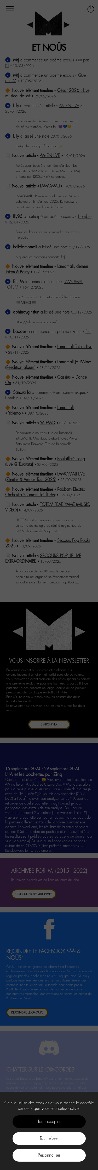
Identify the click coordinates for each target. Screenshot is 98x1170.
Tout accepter (49, 1121)
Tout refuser (49, 1138)
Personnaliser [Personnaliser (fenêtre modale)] (49, 1155)
